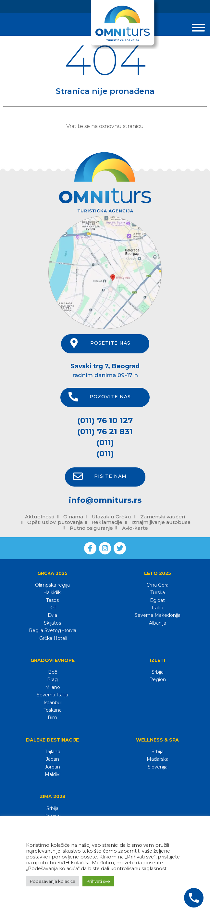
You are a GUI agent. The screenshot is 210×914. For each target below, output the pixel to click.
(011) (105, 442)
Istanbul (52, 702)
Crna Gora (157, 585)
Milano (52, 687)
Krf (52, 608)
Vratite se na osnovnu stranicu (105, 126)
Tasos (52, 600)
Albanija (157, 623)
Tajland (52, 752)
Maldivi (52, 774)
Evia (52, 615)
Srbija (158, 672)
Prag (52, 679)
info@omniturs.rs (105, 500)
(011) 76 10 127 (105, 420)
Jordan (52, 767)
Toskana (52, 710)
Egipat (157, 600)
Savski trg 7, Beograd (105, 366)
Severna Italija (52, 695)
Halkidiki (52, 592)
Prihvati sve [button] (98, 881)
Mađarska (157, 759)
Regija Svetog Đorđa (52, 630)
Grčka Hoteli (52, 638)
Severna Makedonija (157, 615)
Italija (157, 608)
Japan (52, 759)
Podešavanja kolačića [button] (52, 881)
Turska (157, 592)
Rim (52, 717)
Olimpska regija (52, 585)
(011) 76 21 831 (105, 431)
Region (157, 679)
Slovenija (157, 767)
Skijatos (52, 623)
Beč (52, 672)
